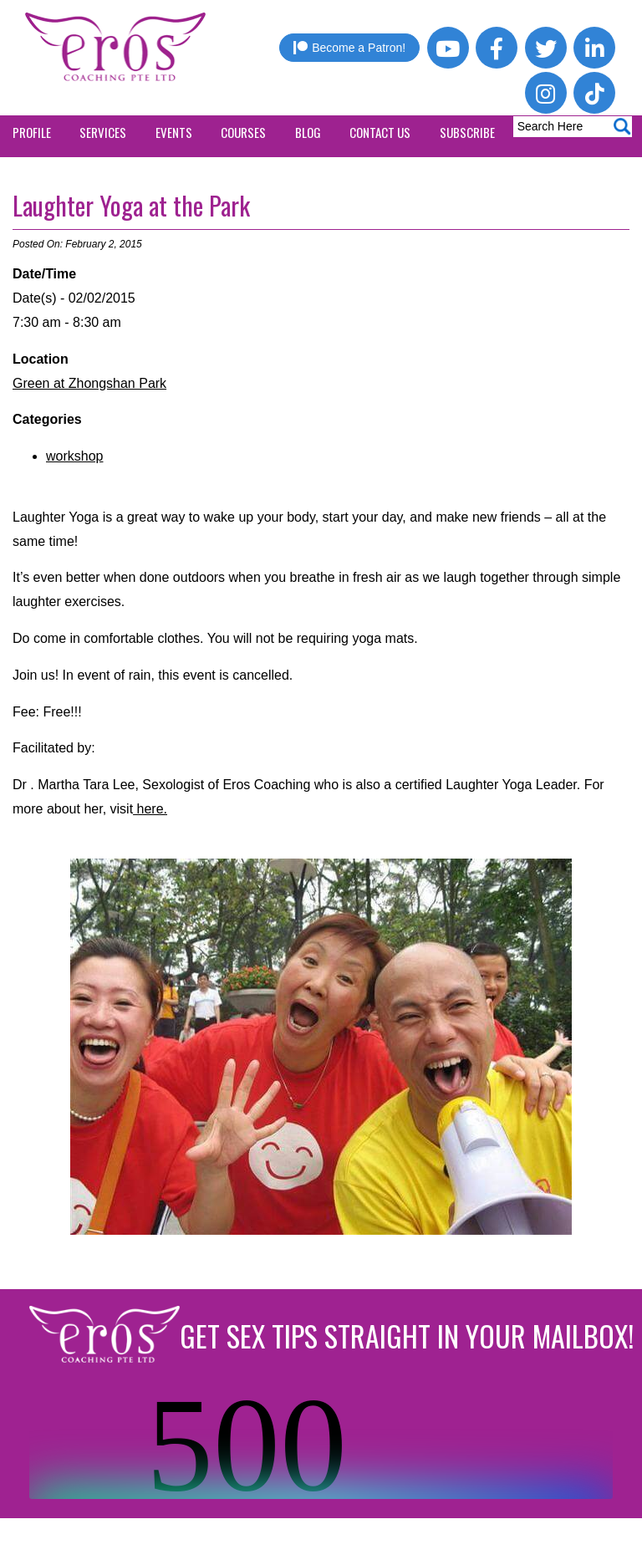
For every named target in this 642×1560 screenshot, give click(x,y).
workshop (74, 456)
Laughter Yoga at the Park (131, 205)
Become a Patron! (349, 47)
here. (150, 809)
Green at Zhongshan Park (89, 383)
